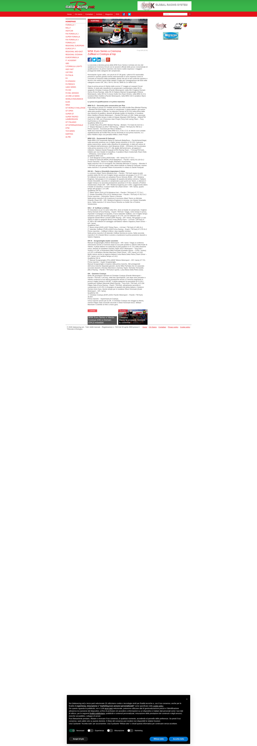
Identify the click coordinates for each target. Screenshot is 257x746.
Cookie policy (185, 327)
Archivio (99, 14)
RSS (117, 14)
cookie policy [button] (158, 706)
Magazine (109, 14)
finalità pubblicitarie (97, 713)
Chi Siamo (153, 327)
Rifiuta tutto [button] (159, 739)
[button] (187, 699)
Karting (95, 21)
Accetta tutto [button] (178, 739)
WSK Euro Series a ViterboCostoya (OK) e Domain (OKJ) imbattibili (101, 320)
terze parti (109, 708)
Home (69, 14)
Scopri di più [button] (78, 739)
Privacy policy (173, 327)
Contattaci (89, 14)
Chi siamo (78, 14)
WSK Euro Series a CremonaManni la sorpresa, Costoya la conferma (132, 319)
